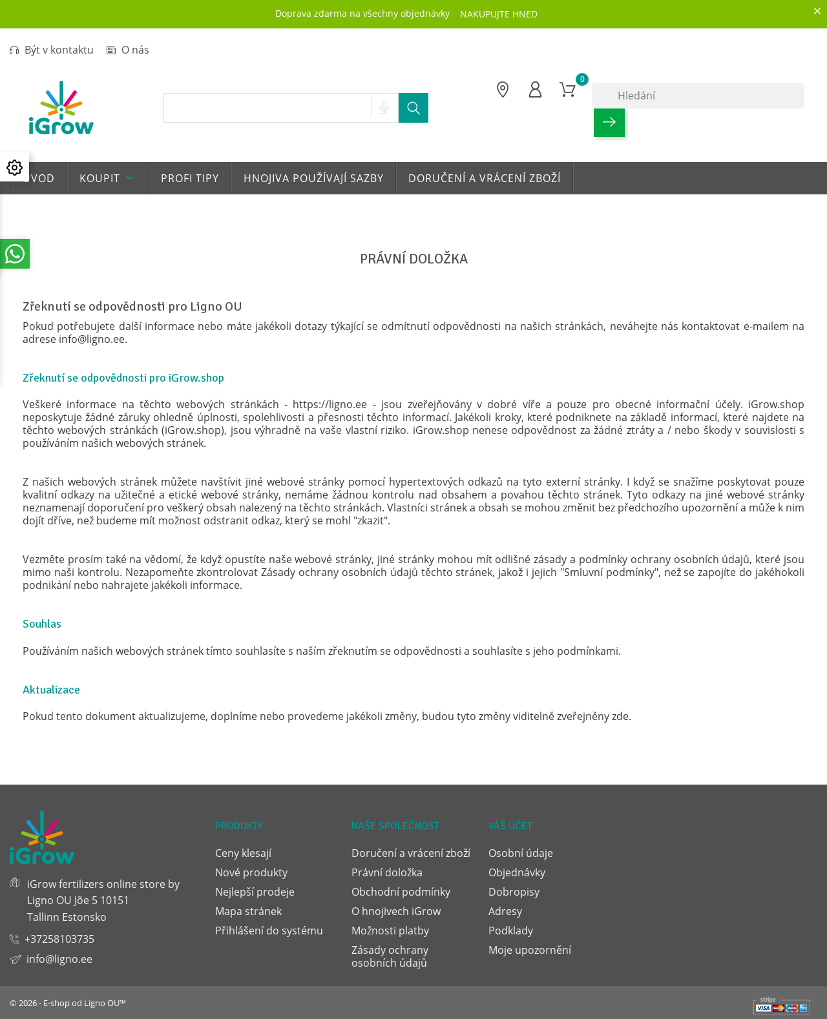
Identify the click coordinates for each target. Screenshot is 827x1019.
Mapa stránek (248, 911)
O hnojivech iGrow (396, 911)
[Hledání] (698, 95)
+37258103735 (59, 939)
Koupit (107, 178)
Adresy (505, 911)
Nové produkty (251, 872)
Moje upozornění (529, 950)
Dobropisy (513, 892)
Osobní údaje (520, 853)
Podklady (510, 930)
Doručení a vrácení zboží (484, 178)
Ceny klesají (243, 853)
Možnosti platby (390, 930)
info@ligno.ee (59, 959)
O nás (128, 50)
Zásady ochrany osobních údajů (389, 956)
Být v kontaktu (52, 50)
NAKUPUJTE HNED (499, 14)
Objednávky (516, 872)
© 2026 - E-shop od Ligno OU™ (68, 1003)
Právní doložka (387, 872)
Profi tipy (190, 178)
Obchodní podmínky (400, 892)
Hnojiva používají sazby (314, 178)
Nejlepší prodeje (255, 892)
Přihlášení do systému (269, 930)
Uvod (39, 178)
